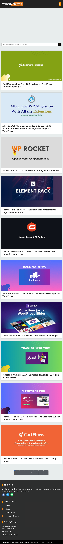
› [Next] (41, 473)
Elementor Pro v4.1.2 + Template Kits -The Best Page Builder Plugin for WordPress (31, 418)
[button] (60, 4)
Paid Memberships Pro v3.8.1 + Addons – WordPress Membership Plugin (27, 85)
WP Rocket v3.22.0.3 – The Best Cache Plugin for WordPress (30, 170)
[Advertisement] (31, 23)
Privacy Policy (34, 543)
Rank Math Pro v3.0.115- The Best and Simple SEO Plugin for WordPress (31, 294)
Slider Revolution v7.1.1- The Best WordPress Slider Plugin (30, 335)
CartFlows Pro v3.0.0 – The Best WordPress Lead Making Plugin (29, 460)
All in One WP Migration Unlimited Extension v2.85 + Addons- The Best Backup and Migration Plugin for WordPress (27, 128)
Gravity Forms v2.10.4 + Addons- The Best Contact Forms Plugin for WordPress (29, 253)
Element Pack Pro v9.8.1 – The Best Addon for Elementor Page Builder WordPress (29, 211)
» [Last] (46, 473)
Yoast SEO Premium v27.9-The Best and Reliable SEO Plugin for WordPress (30, 376)
